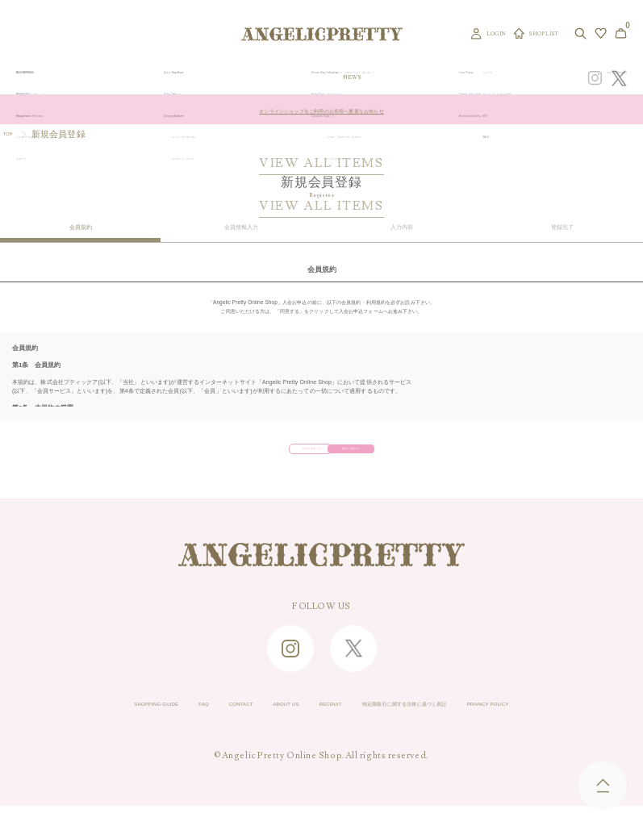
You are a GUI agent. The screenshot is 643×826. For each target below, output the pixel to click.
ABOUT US (254, 719)
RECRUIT (321, 719)
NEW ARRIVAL (329, 77)
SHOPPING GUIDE (58, 719)
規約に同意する (373, 453)
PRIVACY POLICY (586, 719)
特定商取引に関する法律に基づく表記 (445, 719)
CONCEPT (497, 77)
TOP (12, 134)
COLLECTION (385, 77)
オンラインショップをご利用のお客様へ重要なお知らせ (321, 109)
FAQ (131, 719)
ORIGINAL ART (271, 77)
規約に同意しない (261, 453)
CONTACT (185, 719)
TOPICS (429, 77)
